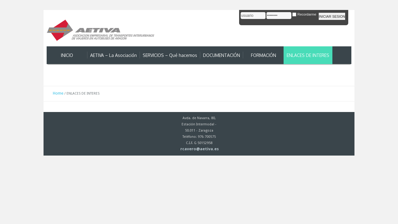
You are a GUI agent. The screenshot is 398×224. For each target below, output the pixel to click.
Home (58, 93)
